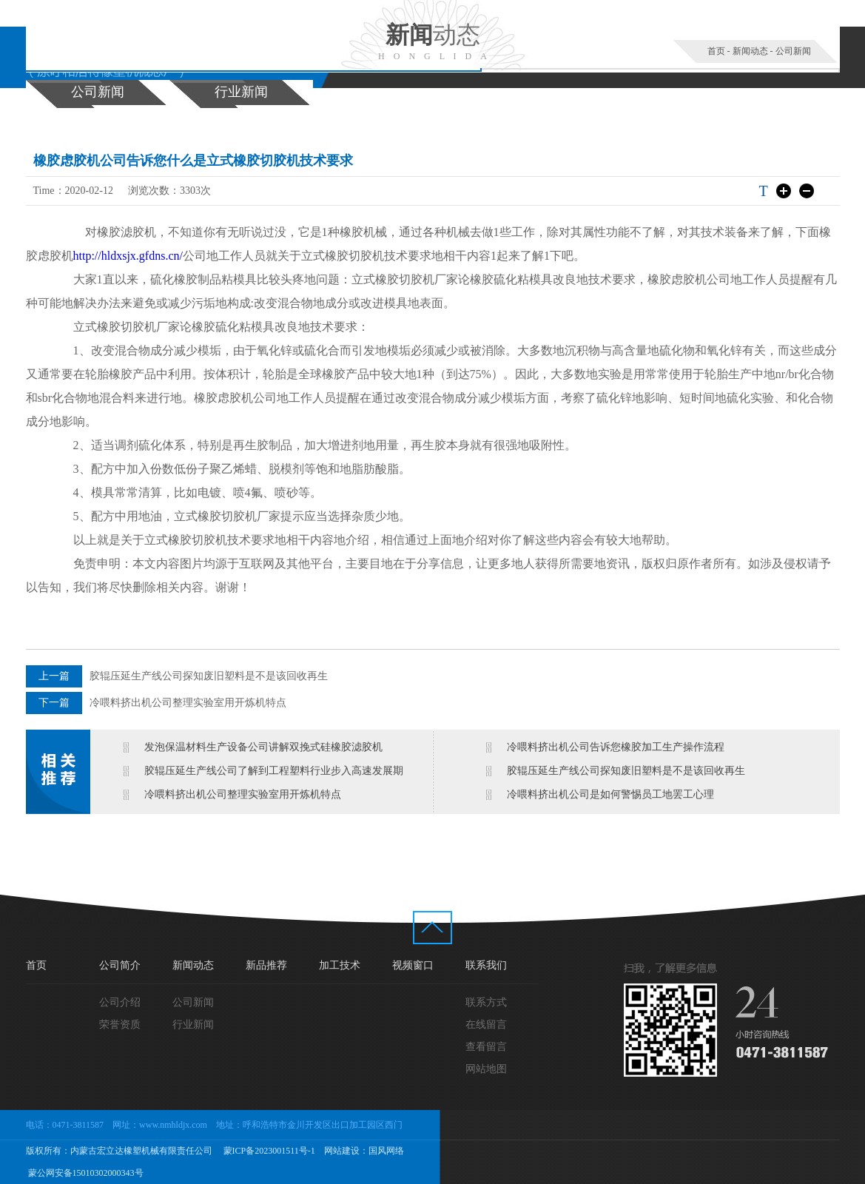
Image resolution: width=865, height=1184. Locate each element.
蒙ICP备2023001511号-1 (268, 1151)
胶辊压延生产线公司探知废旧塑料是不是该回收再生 (209, 676)
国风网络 (386, 1151)
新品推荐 (266, 965)
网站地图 (486, 1068)
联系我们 (486, 965)
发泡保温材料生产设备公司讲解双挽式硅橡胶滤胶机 (263, 747)
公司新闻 (793, 51)
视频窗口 (413, 965)
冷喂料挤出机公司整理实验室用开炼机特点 (188, 702)
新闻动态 (750, 51)
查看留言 (486, 1046)
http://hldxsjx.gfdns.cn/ (128, 255)
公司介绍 (120, 1002)
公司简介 (120, 965)
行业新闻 (241, 91)
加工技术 (339, 965)
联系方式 (486, 1002)
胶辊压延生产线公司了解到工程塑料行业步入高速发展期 (273, 770)
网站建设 (342, 1151)
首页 (716, 51)
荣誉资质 (120, 1024)
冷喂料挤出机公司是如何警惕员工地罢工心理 (610, 794)
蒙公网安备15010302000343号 (85, 1173)
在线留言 (486, 1024)
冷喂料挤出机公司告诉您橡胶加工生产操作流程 (615, 747)
